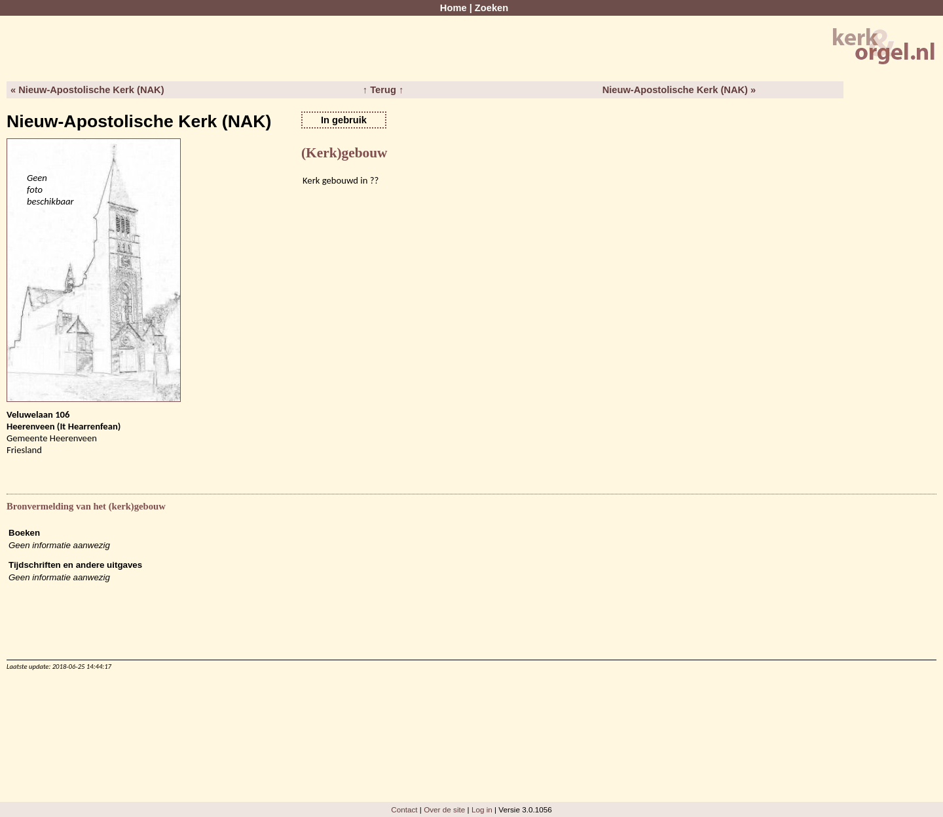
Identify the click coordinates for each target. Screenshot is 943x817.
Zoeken (491, 8)
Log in (482, 809)
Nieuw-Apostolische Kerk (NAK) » (679, 90)
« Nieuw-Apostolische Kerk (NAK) (87, 90)
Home (453, 8)
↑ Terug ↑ (383, 90)
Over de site (444, 809)
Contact (404, 809)
